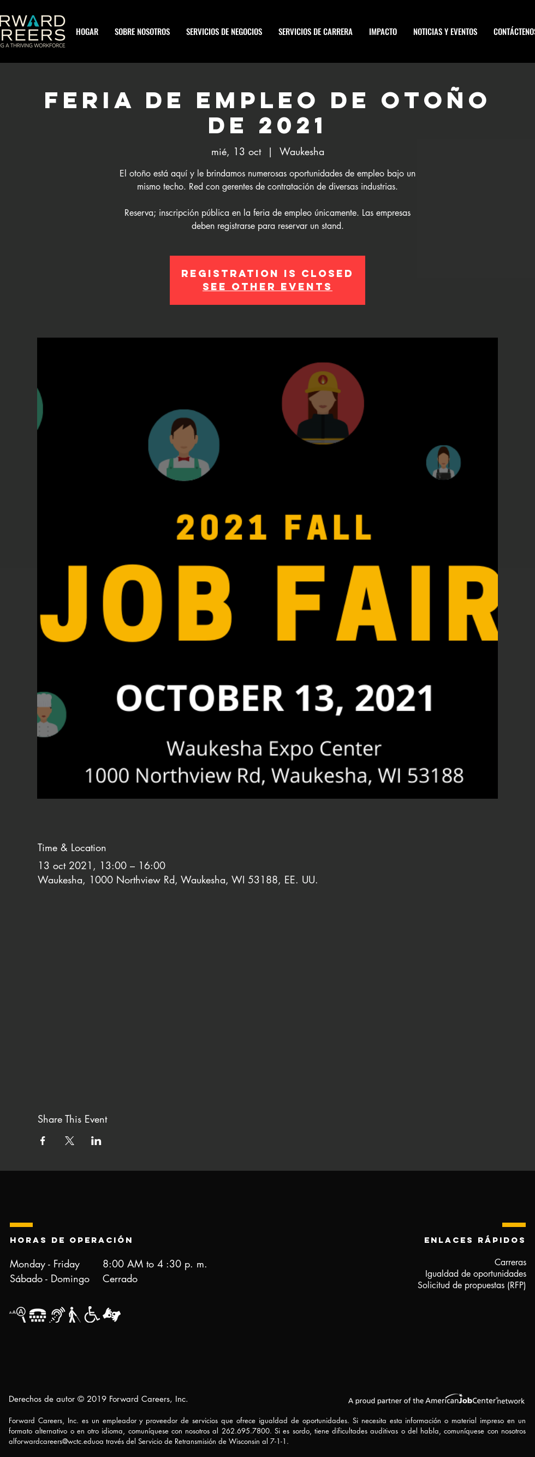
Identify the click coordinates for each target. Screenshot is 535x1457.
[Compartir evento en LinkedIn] (96, 1140)
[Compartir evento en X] (69, 1140)
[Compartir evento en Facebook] (43, 1140)
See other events (267, 286)
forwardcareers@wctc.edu (55, 1441)
